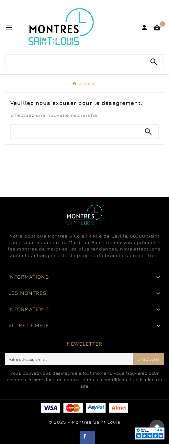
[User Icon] (144, 27)
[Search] (153, 62)
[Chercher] (75, 62)
